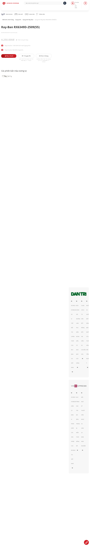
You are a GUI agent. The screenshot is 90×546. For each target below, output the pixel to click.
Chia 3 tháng (43, 56)
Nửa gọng (77, 100)
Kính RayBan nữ (31, 234)
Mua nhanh (9, 56)
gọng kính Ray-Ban (42, 147)
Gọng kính (31, 14)
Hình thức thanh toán (38, 513)
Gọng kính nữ (22, 238)
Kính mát (19, 14)
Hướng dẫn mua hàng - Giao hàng (41, 511)
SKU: (2, 32)
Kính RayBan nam (17, 234)
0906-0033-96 (9, 526)
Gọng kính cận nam (8, 238)
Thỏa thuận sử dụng (67, 511)
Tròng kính (42, 14)
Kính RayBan (6, 14)
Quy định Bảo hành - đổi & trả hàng (41, 515)
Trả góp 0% (26, 56)
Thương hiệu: (11, 32)
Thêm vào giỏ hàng (22, 39)
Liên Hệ (34, 509)
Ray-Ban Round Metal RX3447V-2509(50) (37, 380)
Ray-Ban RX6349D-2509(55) (13, 87)
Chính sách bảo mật (67, 509)
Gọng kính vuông (44, 234)
